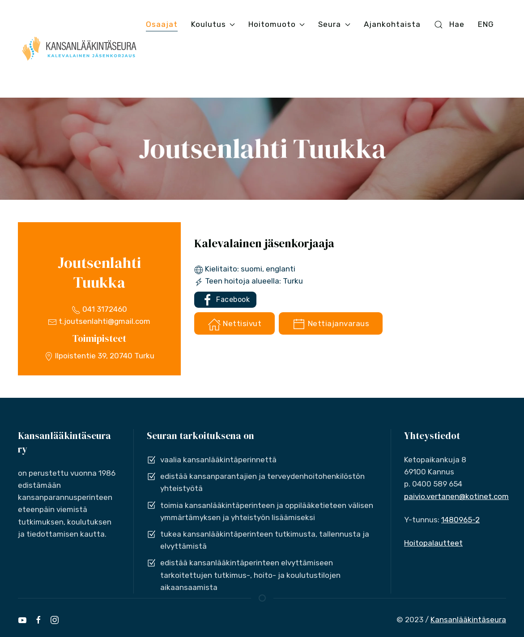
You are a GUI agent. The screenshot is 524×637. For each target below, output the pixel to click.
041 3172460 (99, 309)
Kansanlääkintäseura (468, 619)
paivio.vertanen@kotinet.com (456, 496)
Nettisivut (235, 324)
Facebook (225, 300)
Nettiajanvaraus (330, 324)
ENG (486, 24)
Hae (449, 24)
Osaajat (162, 24)
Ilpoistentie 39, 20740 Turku (99, 355)
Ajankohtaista (392, 24)
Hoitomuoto (276, 24)
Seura (334, 24)
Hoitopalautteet (433, 542)
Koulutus (213, 24)
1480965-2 (460, 519)
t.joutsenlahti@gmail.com (99, 321)
